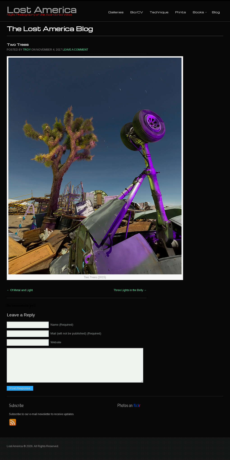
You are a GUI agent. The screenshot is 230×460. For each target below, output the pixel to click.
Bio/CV (136, 12)
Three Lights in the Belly (130, 290)
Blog (216, 12)
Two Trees (18, 44)
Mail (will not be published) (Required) (76, 333)
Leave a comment (75, 49)
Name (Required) (62, 324)
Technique (159, 12)
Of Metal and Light (20, 290)
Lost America (41, 9)
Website (56, 342)
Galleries (116, 12)
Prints (180, 12)
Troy (27, 49)
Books (198, 12)
